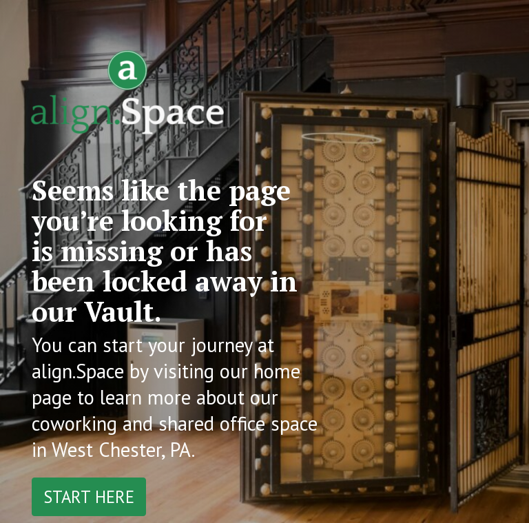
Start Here (88, 497)
